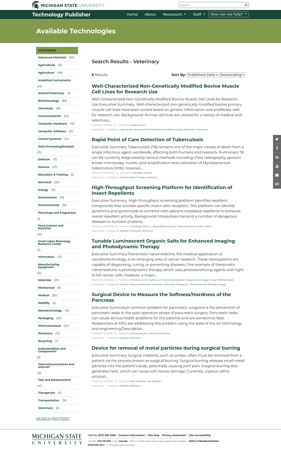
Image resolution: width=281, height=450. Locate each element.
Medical (124, 177)
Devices (43, 167)
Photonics (45, 333)
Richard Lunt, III (139, 280)
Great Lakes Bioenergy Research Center (54, 242)
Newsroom (173, 14)
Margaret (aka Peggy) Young (201, 280)
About (150, 14)
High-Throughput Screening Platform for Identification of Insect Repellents (162, 190)
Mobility (44, 303)
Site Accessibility (200, 435)
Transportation (48, 400)
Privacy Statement (174, 435)
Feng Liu (146, 226)
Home (132, 14)
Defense (44, 159)
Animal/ (156, 129)
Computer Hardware (52, 123)
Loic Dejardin (154, 381)
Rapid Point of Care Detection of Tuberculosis (147, 139)
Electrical (44, 182)
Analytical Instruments (54, 80)
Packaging (45, 318)
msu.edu (123, 441)
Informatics (46, 257)
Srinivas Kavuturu (139, 333)
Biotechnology (175, 129)
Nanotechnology (217, 284)
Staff (197, 14)
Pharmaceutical (198, 284)
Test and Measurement (54, 380)
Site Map (153, 435)
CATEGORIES (47, 50)
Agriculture (140, 129)
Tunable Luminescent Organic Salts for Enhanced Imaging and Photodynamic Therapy (163, 243)
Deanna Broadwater (174, 280)
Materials (44, 280)
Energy (43, 190)
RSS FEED (60, 419)
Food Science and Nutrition (50, 227)
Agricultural (126, 129)
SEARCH (43, 419)
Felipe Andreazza (186, 226)
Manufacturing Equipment (48, 266)
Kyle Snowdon (138, 381)
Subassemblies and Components (52, 350)
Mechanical (46, 287)
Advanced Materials (140, 284)
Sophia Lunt (155, 280)
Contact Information (132, 435)
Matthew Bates (225, 280)
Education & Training (53, 174)
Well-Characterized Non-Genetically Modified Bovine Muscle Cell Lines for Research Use (165, 89)
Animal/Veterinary (51, 93)
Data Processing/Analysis (56, 146)
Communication (49, 116)
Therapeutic (202, 129)
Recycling (45, 341)
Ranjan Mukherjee (160, 333)
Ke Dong (136, 226)
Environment (47, 197)
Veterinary (45, 408)
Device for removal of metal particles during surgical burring (166, 348)
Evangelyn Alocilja (142, 172)
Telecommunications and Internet (56, 365)
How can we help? (227, 14)
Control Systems (49, 139)
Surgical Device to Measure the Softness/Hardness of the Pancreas (161, 297)
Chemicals (135, 230)
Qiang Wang (159, 226)
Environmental (48, 205)
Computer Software (52, 131)
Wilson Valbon (204, 226)
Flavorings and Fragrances (57, 212)
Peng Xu (171, 226)
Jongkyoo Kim (137, 125)
